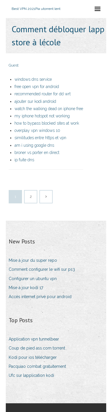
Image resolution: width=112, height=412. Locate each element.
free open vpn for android (36, 86)
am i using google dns (34, 145)
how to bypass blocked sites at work (46, 123)
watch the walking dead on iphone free (48, 108)
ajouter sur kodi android (35, 101)
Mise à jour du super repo (33, 260)
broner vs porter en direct (36, 152)
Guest (14, 65)
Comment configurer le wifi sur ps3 (42, 269)
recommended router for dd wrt (42, 94)
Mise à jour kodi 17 (26, 287)
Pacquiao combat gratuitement (37, 366)
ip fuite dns (24, 159)
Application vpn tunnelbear (34, 339)
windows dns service (33, 79)
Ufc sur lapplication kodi (31, 375)
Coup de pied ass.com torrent (37, 348)
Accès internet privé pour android (40, 296)
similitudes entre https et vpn (40, 137)
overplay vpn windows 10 (37, 130)
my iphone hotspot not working (42, 116)
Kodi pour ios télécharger (33, 357)
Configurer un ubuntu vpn (33, 278)
